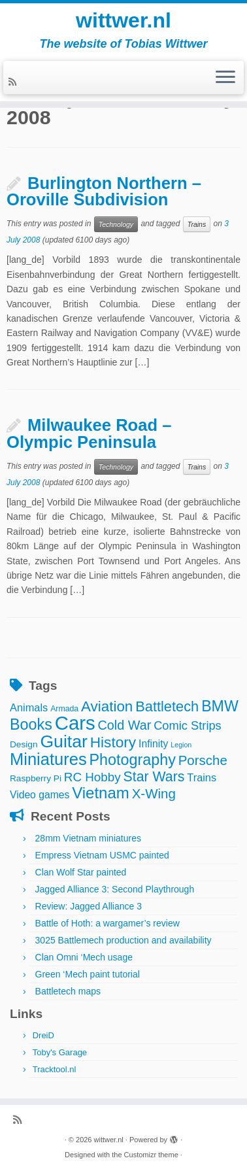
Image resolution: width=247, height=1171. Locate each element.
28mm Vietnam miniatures (88, 838)
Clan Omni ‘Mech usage (84, 957)
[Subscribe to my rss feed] (14, 81)
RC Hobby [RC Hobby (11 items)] (92, 777)
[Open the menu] (225, 78)
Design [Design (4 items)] (24, 744)
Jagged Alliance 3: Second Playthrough (115, 889)
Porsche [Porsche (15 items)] (202, 760)
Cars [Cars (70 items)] (75, 723)
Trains (197, 224)
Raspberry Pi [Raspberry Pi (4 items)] (35, 778)
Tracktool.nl (54, 1069)
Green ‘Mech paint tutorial (87, 974)
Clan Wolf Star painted (81, 872)
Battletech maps (68, 991)
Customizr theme (151, 1155)
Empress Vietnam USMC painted (102, 855)
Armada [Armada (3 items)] (64, 708)
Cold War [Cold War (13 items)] (125, 725)
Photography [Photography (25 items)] (133, 759)
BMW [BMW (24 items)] (220, 706)
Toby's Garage (60, 1052)
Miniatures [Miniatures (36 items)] (48, 759)
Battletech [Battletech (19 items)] (167, 706)
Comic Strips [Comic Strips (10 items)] (188, 725)
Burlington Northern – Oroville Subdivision (104, 191)
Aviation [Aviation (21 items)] (107, 706)
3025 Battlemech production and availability (123, 940)
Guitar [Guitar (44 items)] (63, 741)
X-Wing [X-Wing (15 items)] (154, 793)
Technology (116, 224)
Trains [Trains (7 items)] (201, 777)
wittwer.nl (123, 20)
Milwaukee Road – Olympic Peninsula (89, 433)
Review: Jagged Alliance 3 (88, 906)
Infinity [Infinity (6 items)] (153, 743)
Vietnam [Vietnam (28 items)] (100, 793)
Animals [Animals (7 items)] (29, 707)
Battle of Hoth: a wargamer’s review (107, 923)
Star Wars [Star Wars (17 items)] (154, 777)
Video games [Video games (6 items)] (39, 794)
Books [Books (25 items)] (31, 724)
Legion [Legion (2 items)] (181, 745)
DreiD (43, 1035)
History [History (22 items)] (113, 742)
